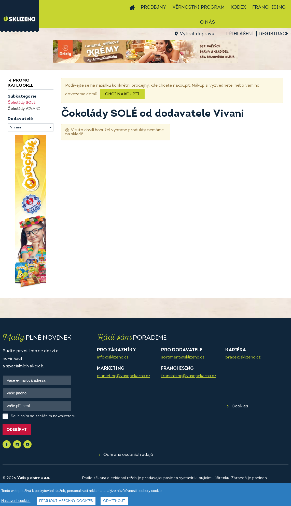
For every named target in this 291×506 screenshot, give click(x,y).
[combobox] (30, 127)
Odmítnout (114, 501)
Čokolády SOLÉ (22, 103)
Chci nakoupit (122, 94)
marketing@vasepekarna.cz (123, 376)
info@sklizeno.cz (113, 357)
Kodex (238, 7)
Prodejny (153, 7)
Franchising (269, 7)
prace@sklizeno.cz (243, 357)
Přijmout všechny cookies (66, 501)
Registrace (273, 34)
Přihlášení (240, 34)
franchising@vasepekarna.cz (188, 376)
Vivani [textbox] (15, 127)
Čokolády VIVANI (24, 109)
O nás (207, 22)
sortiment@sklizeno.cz (182, 357)
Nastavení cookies (15, 501)
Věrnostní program (198, 7)
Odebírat (17, 430)
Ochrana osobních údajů (128, 454)
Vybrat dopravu (197, 34)
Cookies (240, 406)
